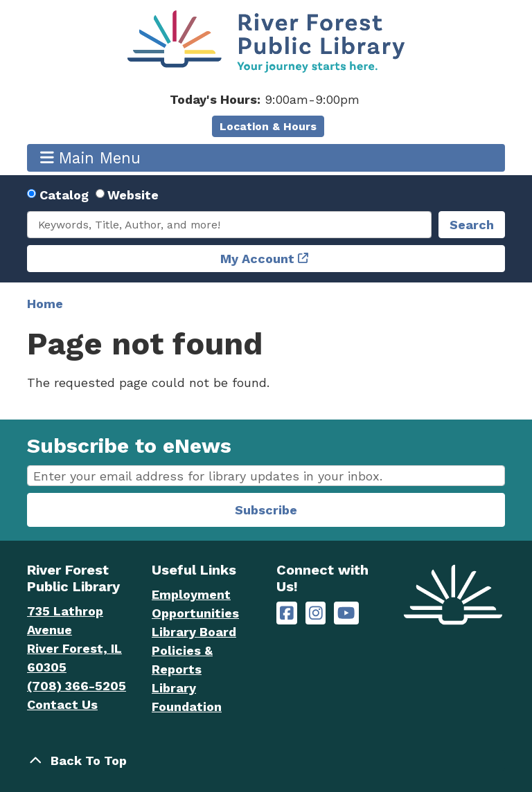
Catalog (64, 195)
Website (133, 195)
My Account (257, 258)
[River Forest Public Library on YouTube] (346, 613)
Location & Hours (268, 126)
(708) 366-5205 (76, 685)
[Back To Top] (266, 760)
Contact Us (62, 704)
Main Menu (90, 157)
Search (472, 224)
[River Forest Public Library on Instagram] (315, 613)
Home (45, 303)
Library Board (194, 631)
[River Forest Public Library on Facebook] (286, 613)
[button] (264, 99)
